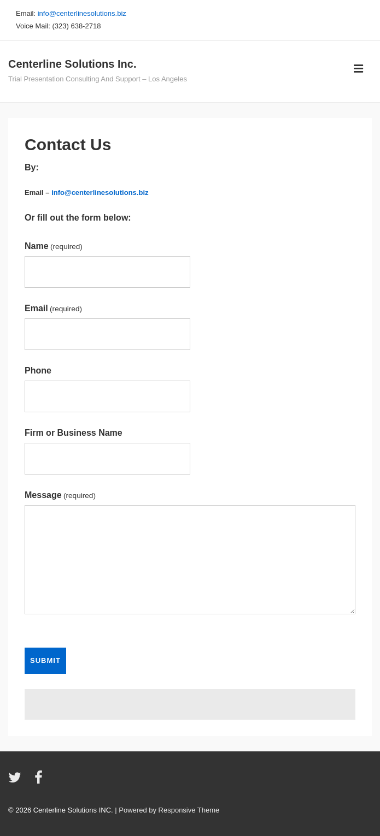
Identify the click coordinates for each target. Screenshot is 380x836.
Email (53, 308)
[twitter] (17, 781)
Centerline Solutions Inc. (72, 64)
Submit (45, 660)
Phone (38, 370)
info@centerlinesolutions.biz (82, 13)
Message (60, 495)
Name (54, 246)
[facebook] (39, 781)
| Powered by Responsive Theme (167, 810)
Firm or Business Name (73, 432)
